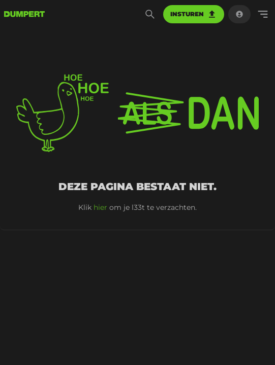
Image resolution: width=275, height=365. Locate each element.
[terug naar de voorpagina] (24, 14)
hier (100, 207)
